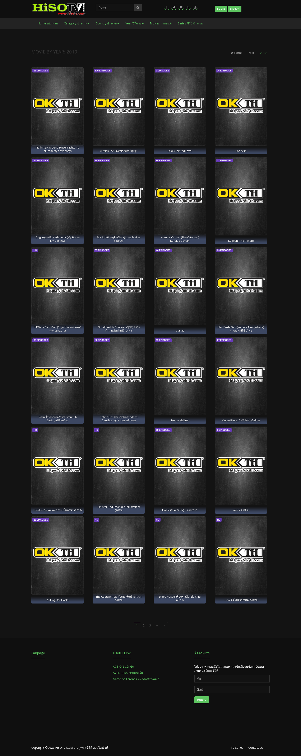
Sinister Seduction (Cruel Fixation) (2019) (119, 508)
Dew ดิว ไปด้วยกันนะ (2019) (240, 600)
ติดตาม (201, 700)
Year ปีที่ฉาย (134, 23)
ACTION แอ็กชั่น (123, 666)
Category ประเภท (76, 23)
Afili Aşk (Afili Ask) (57, 600)
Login (221, 8)
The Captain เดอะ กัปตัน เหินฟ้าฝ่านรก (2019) (119, 598)
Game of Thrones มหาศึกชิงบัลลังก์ (136, 679)
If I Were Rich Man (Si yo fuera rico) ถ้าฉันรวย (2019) (57, 328)
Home (236, 53)
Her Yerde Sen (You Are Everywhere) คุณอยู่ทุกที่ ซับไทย (241, 328)
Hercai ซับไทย (180, 420)
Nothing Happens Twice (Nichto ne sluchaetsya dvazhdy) (57, 149)
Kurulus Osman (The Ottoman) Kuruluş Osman (180, 238)
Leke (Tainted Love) (180, 151)
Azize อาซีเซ (241, 510)
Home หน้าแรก (48, 23)
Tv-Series (237, 748)
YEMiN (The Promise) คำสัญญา (118, 151)
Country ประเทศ (107, 23)
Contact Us (255, 748)
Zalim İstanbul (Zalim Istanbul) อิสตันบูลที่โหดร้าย (58, 418)
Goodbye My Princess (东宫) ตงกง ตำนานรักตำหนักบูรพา (119, 328)
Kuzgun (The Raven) (241, 241)
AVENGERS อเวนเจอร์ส (128, 673)
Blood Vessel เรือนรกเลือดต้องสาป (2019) (179, 598)
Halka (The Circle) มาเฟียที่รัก (179, 510)
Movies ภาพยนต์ (161, 23)
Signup (234, 8)
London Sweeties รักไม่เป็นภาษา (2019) (57, 510)
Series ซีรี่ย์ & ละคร (190, 23)
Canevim (240, 151)
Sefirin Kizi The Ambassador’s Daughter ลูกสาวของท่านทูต (119, 418)
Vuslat (180, 330)
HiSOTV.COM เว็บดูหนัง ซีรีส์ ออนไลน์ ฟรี (81, 748)
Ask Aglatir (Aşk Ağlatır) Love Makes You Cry (119, 238)
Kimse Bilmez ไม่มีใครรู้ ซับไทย (241, 420)
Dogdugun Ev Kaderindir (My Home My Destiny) (58, 238)
